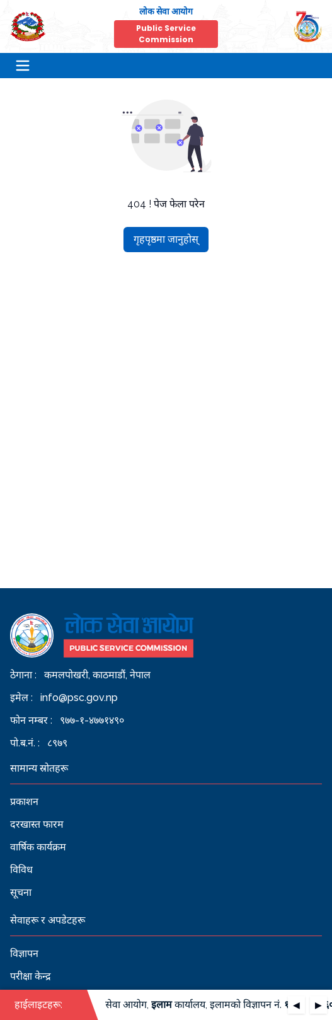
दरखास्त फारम (37, 824)
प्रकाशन (24, 802)
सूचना (20, 892)
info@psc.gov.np (79, 698)
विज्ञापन (24, 953)
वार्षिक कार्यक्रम (38, 847)
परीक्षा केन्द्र (30, 976)
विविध (21, 870)
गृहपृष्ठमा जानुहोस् (166, 239)
